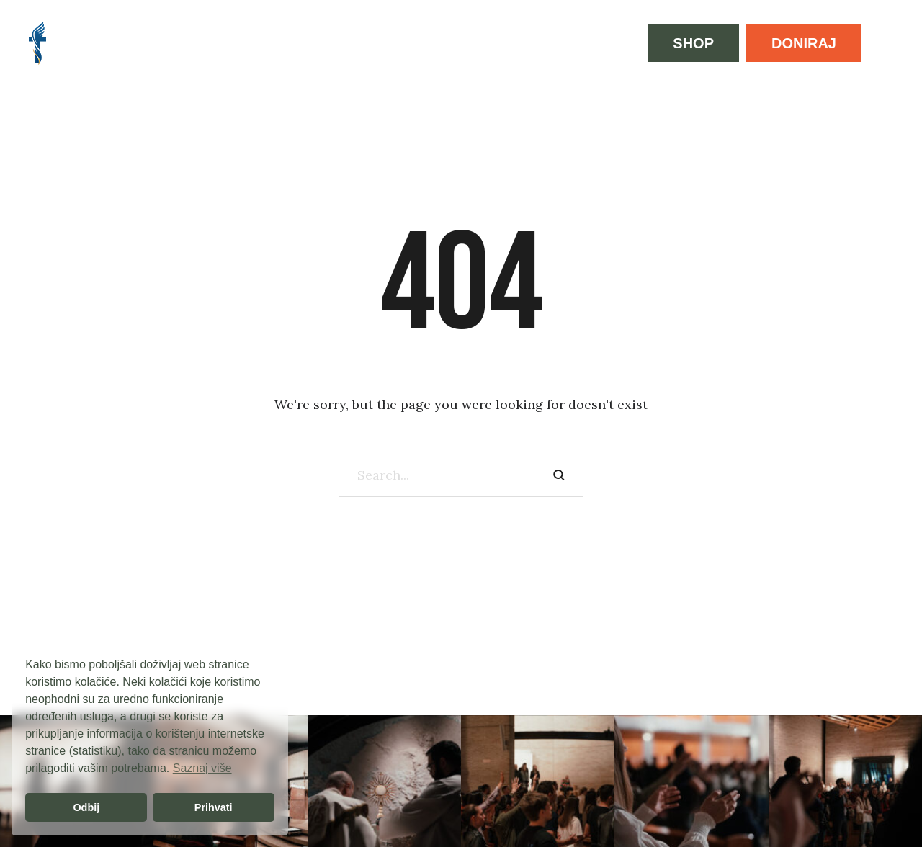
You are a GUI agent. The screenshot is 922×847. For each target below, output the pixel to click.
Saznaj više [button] (202, 768)
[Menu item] (95, 43)
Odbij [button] (86, 807)
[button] (693, 43)
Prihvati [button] (213, 807)
